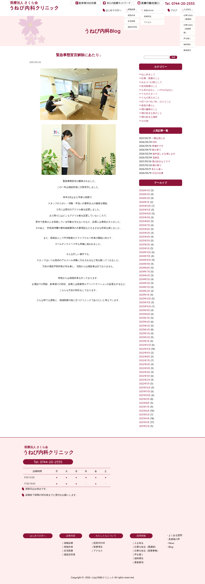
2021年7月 (144, 406)
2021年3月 (144, 422)
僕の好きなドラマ (161, 161)
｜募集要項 (137, 562)
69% (154, 142)
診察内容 (133, 10)
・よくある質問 (174, 535)
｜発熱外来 (67, 546)
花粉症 (156, 157)
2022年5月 (144, 368)
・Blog (169, 546)
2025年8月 (144, 221)
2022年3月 (144, 375)
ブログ (173, 10)
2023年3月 (144, 333)
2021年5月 (144, 414)
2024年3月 (144, 287)
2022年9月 (144, 352)
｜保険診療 (67, 542)
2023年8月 (144, 314)
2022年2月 (144, 379)
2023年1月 (144, 341)
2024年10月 (145, 259)
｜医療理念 (97, 546)
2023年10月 (145, 306)
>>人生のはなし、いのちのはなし (156, 89)
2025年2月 (144, 244)
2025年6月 (144, 229)
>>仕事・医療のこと (149, 78)
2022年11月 (144, 348)
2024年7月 (144, 271)
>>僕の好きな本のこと (150, 113)
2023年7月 (144, 317)
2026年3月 (144, 194)
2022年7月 (144, 360)
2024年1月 (144, 294)
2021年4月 (144, 418)
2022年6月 (144, 364)
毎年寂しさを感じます (164, 153)
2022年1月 (144, 383)
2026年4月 (144, 190)
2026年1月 (144, 202)
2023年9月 (144, 310)
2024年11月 (144, 256)
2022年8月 (144, 356)
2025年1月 (144, 248)
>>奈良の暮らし (147, 105)
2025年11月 (144, 209)
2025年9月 (144, 217)
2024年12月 (145, 252)
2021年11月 (144, 391)
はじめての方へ (113, 10)
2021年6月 (144, 410)
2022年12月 (145, 344)
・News (170, 543)
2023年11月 (144, 302)
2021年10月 (145, 395)
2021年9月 (144, 399)
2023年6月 (144, 321)
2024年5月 (144, 279)
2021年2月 (144, 426)
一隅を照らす (158, 138)
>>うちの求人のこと (149, 97)
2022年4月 (144, 372)
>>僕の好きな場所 (148, 116)
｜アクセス (97, 550)
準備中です (157, 145)
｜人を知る (137, 542)
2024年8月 (144, 267)
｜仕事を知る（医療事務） (145, 550)
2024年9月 (144, 263)
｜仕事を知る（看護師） (144, 546)
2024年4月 (144, 283)
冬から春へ (157, 169)
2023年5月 (144, 325)
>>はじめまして (147, 74)
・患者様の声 (173, 539)
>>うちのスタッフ (148, 93)
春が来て (156, 149)
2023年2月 (144, 337)
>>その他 (143, 120)
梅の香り (157, 165)
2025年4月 (144, 236)
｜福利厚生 (137, 558)
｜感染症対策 (68, 554)
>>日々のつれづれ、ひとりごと (155, 101)
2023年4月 (144, 329)
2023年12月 (145, 298)
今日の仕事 (157, 173)
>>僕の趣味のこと (148, 109)
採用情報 (189, 10)
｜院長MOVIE (98, 542)
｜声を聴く (137, 554)
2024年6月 (144, 275)
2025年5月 (144, 232)
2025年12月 (145, 205)
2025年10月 (145, 213)
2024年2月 (144, 290)
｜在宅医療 (67, 550)
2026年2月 (144, 198)
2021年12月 (144, 387)
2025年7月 (144, 225)
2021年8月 (144, 402)
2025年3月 (144, 240)
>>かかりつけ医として (150, 82)
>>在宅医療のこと (148, 86)
